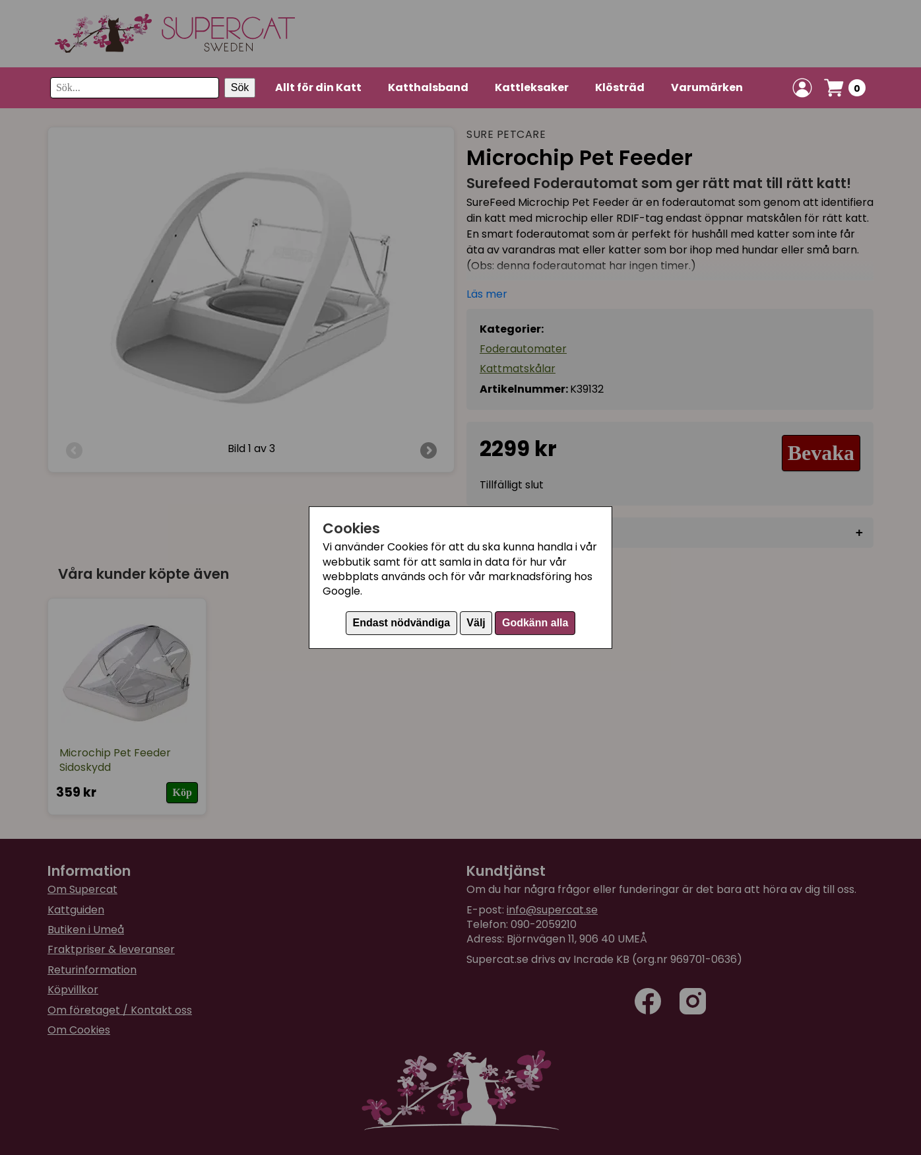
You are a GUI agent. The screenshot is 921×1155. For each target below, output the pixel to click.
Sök (240, 87)
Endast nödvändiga (402, 622)
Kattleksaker (532, 87)
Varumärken (707, 87)
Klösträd (620, 87)
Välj (475, 622)
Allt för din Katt (318, 87)
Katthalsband (428, 87)
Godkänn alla (535, 622)
